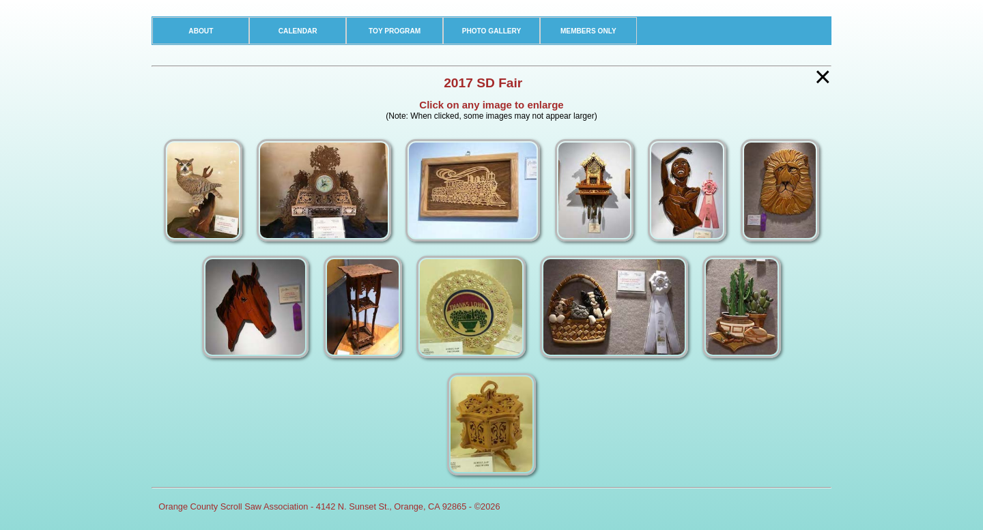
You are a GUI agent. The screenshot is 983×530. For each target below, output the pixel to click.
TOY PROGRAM (395, 31)
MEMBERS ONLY (588, 31)
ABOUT (200, 31)
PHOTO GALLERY (492, 31)
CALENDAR (298, 31)
